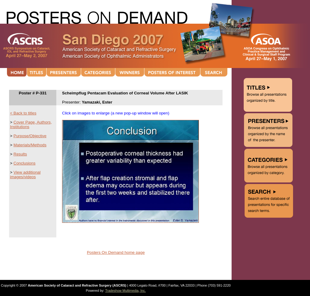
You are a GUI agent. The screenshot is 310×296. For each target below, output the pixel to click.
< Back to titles (23, 113)
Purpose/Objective (30, 136)
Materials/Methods (30, 145)
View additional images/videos (25, 174)
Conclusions (25, 163)
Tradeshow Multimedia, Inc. (125, 290)
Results (20, 154)
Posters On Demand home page (116, 252)
